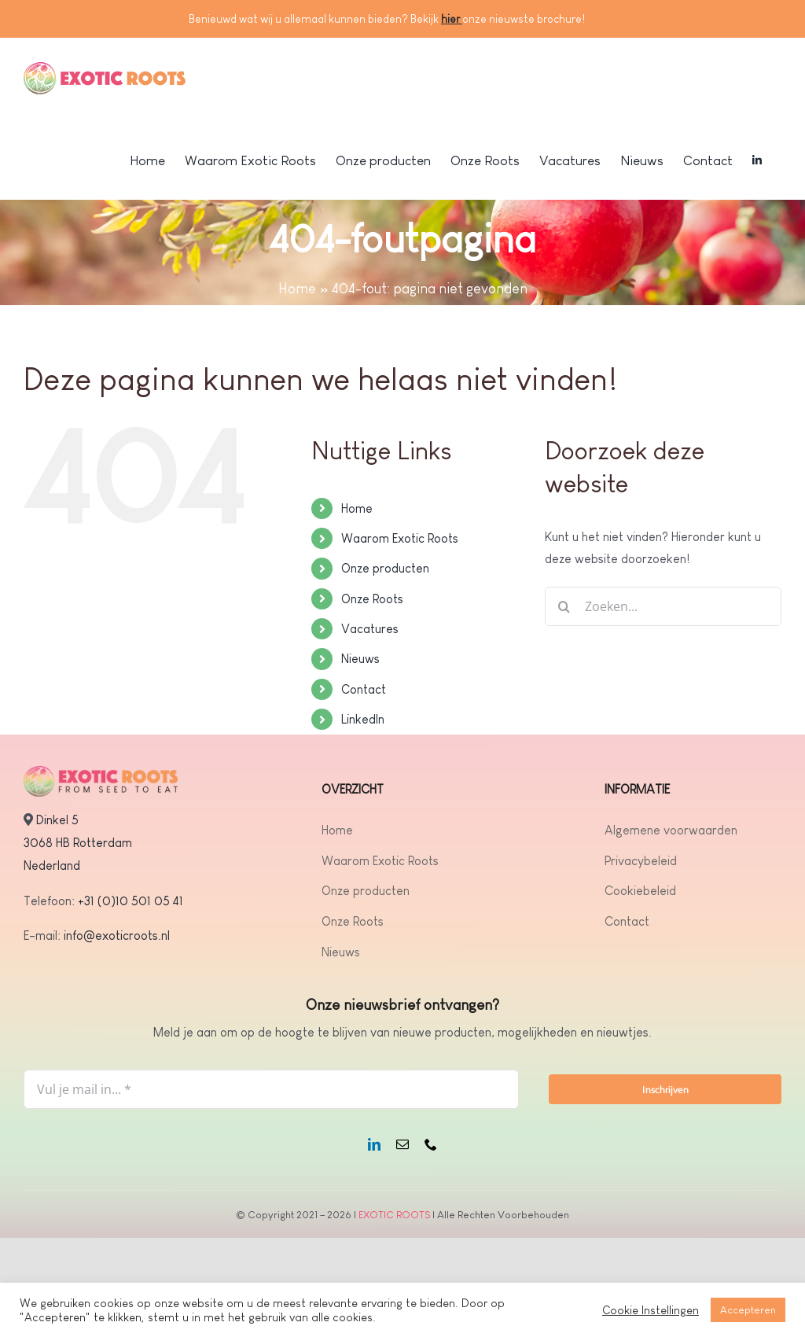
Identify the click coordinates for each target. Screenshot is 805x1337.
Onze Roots (372, 599)
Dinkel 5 (57, 820)
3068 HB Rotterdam (78, 842)
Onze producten (385, 568)
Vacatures (370, 628)
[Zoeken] (564, 606)
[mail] (402, 1144)
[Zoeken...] (663, 606)
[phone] (431, 1144)
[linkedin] (374, 1144)
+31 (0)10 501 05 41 (130, 901)
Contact (363, 689)
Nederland (52, 865)
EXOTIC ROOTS (394, 1215)
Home (297, 288)
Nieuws (360, 658)
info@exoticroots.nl (115, 935)
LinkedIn (362, 719)
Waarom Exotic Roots (399, 538)
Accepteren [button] (748, 1310)
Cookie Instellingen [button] (650, 1310)
